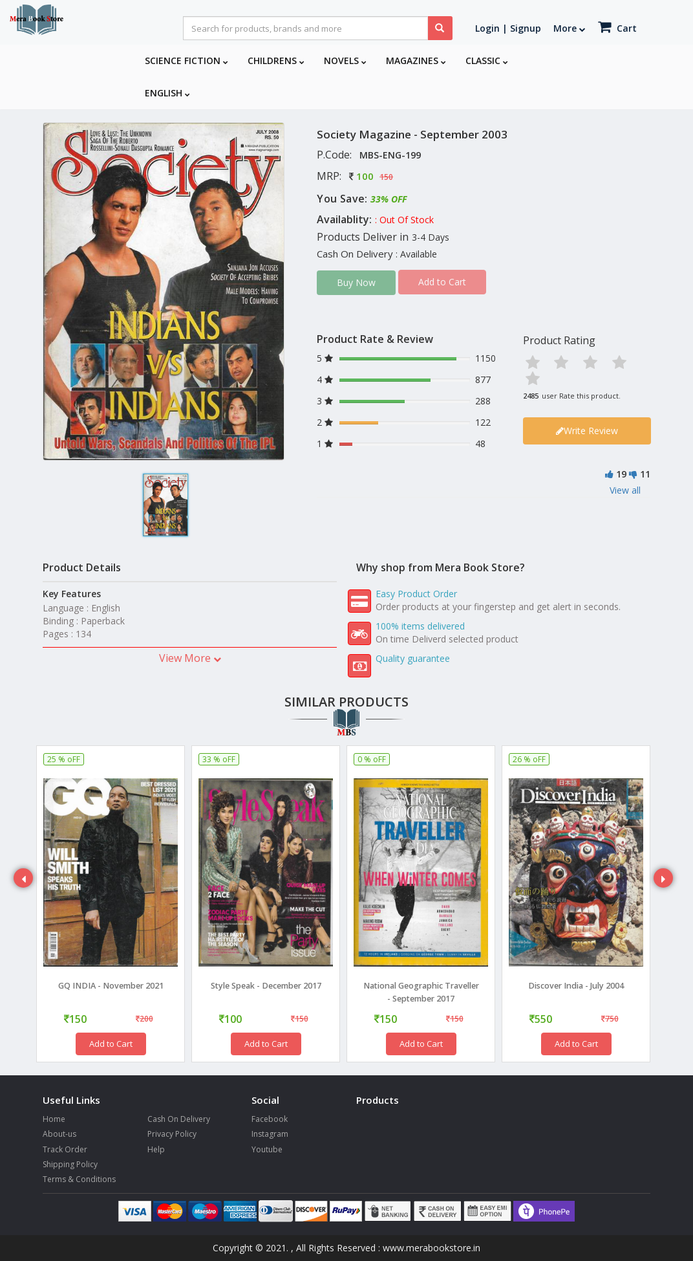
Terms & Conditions (79, 1179)
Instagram (269, 1133)
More (569, 28)
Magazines (416, 60)
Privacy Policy (172, 1133)
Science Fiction (186, 60)
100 (365, 176)
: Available (416, 254)
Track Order (65, 1149)
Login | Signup (508, 28)
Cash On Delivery (178, 1118)
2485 (530, 395)
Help (156, 1149)
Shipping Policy (70, 1164)
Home (54, 1118)
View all (625, 490)
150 (386, 176)
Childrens (276, 60)
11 (645, 474)
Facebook (269, 1118)
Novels (345, 60)
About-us (59, 1133)
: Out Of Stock (404, 220)
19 (621, 474)
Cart (617, 26)
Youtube (267, 1149)
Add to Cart (111, 1043)
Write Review (587, 430)
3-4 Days (430, 237)
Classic (486, 60)
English (167, 93)
